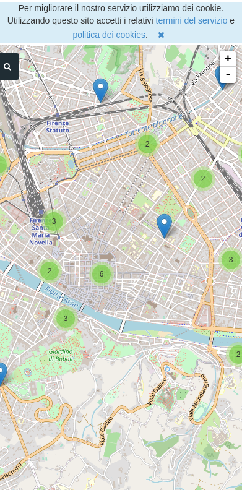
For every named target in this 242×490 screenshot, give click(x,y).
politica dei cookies (108, 35)
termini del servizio (192, 20)
